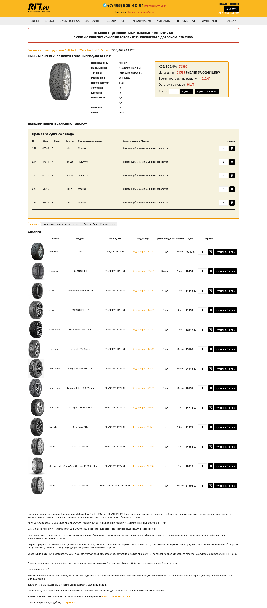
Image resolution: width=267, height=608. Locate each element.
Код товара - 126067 (143, 407)
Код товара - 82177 (143, 427)
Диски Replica (70, 20)
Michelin (72, 50)
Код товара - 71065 (143, 446)
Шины (35, 20)
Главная (33, 50)
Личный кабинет (145, 12)
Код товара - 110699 (143, 368)
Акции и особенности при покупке (61, 224)
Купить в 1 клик (207, 91)
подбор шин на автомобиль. (116, 596)
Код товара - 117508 (143, 349)
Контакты (163, 20)
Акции (231, 20)
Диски (49, 20)
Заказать (231, 8)
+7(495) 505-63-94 (125, 5)
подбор (110, 20)
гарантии (70, 602)
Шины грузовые (53, 50)
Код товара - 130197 (143, 329)
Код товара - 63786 (143, 466)
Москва (131, 12)
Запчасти (92, 20)
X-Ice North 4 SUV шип (95, 50)
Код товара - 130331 (143, 290)
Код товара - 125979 (143, 388)
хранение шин (211, 20)
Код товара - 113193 (143, 251)
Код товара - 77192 (143, 485)
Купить (186, 91)
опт (124, 20)
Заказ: (163, 91)
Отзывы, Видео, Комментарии (99, 224)
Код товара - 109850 (143, 271)
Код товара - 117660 (143, 310)
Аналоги (34, 224)
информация (141, 20)
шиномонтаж (186, 20)
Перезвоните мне (155, 6)
